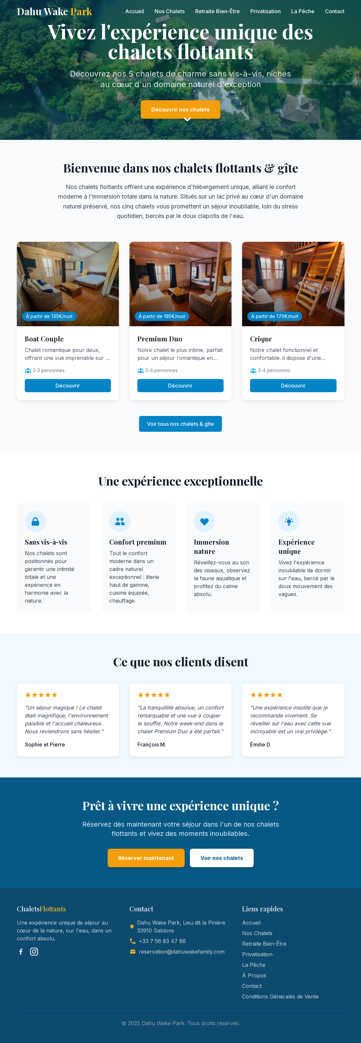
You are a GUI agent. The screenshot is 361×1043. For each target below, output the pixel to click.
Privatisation (265, 11)
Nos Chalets (170, 11)
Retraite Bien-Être (217, 11)
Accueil (134, 11)
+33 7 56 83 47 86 (162, 941)
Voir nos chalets (221, 858)
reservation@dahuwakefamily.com (182, 951)
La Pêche (302, 11)
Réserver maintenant (146, 858)
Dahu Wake (54, 11)
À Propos (254, 975)
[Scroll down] (187, 119)
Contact (334, 11)
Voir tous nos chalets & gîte (180, 424)
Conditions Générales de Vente (280, 996)
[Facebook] (21, 952)
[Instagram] (34, 952)
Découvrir (67, 385)
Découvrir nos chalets (180, 109)
